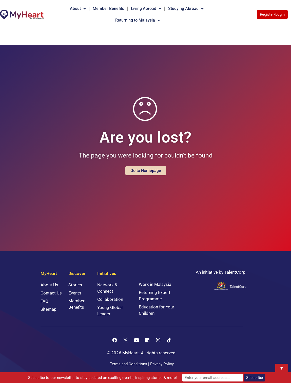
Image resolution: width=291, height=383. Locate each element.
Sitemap (48, 309)
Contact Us (51, 292)
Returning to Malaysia (137, 20)
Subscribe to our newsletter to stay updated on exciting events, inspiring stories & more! (102, 377)
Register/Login (272, 14)
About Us (49, 284)
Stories (75, 284)
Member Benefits (108, 8)
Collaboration (110, 299)
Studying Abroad (186, 8)
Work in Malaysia (155, 284)
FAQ (44, 301)
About (78, 8)
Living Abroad (146, 8)
